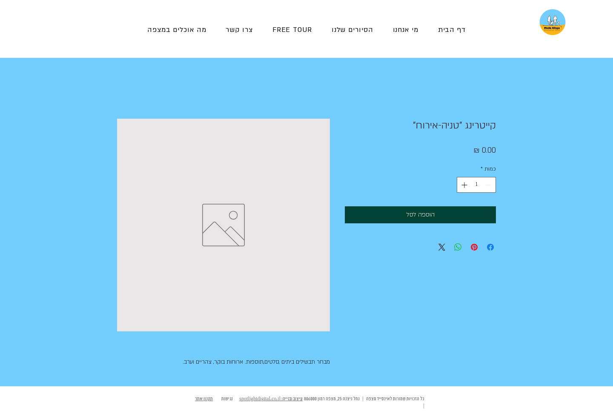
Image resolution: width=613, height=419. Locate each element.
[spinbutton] (476, 184)
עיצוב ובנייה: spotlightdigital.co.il (271, 399)
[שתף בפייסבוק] (490, 247)
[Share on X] (442, 247)
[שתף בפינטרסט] (474, 247)
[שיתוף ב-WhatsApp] (458, 247)
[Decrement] (489, 184)
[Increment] (463, 184)
